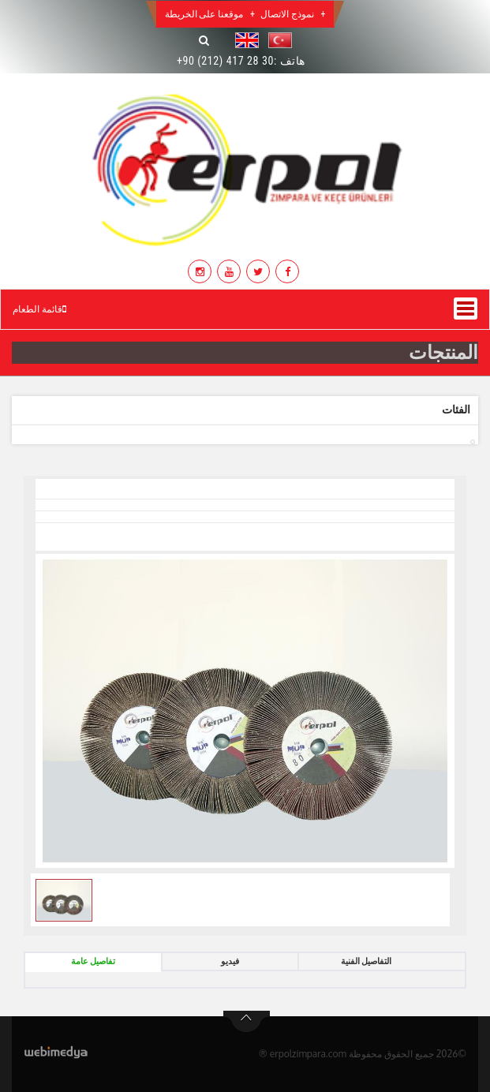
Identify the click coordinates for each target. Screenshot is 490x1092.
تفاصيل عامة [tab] (93, 961)
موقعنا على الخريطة (204, 14)
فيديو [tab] (230, 961)
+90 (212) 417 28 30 (225, 60)
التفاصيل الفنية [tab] (366, 961)
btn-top (246, 1022)
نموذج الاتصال (287, 14)
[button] (276, 40)
